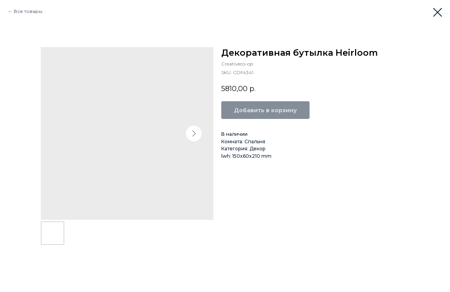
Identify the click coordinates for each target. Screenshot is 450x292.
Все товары (28, 11)
